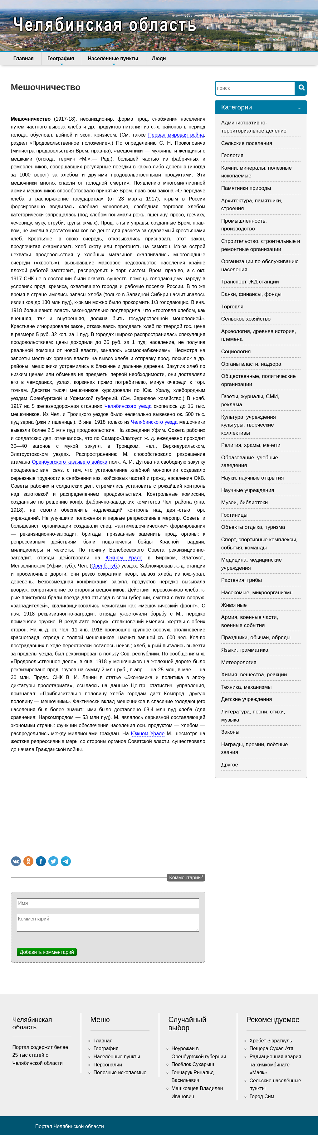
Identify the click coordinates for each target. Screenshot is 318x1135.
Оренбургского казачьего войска (69, 462)
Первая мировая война (176, 135)
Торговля (232, 307)
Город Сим (262, 1096)
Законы (230, 732)
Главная (23, 58)
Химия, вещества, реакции (254, 675)
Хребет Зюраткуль (271, 1040)
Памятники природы (246, 188)
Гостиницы (234, 515)
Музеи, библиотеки (244, 502)
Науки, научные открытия (252, 478)
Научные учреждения (247, 490)
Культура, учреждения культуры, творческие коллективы (248, 425)
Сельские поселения (246, 143)
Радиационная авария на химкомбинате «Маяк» (275, 1064)
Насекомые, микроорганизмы (257, 593)
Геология (232, 155)
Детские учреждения (246, 699)
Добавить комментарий (47, 952)
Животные (234, 605)
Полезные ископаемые (120, 1072)
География (58, 60)
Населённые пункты (108, 60)
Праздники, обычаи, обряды (256, 637)
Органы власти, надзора (251, 364)
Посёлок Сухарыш (193, 1064)
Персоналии (108, 1064)
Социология (236, 352)
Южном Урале (123, 557)
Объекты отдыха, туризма (253, 527)
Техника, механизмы (246, 687)
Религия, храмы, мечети (251, 445)
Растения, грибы (241, 580)
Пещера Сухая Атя (271, 1048)
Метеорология (239, 662)
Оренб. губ (104, 565)
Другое (229, 765)
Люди (152, 58)
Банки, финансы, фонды (251, 294)
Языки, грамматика (244, 650)
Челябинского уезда (128, 406)
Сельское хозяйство (246, 319)
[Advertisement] (108, 803)
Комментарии (186, 877)
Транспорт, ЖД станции (250, 282)
